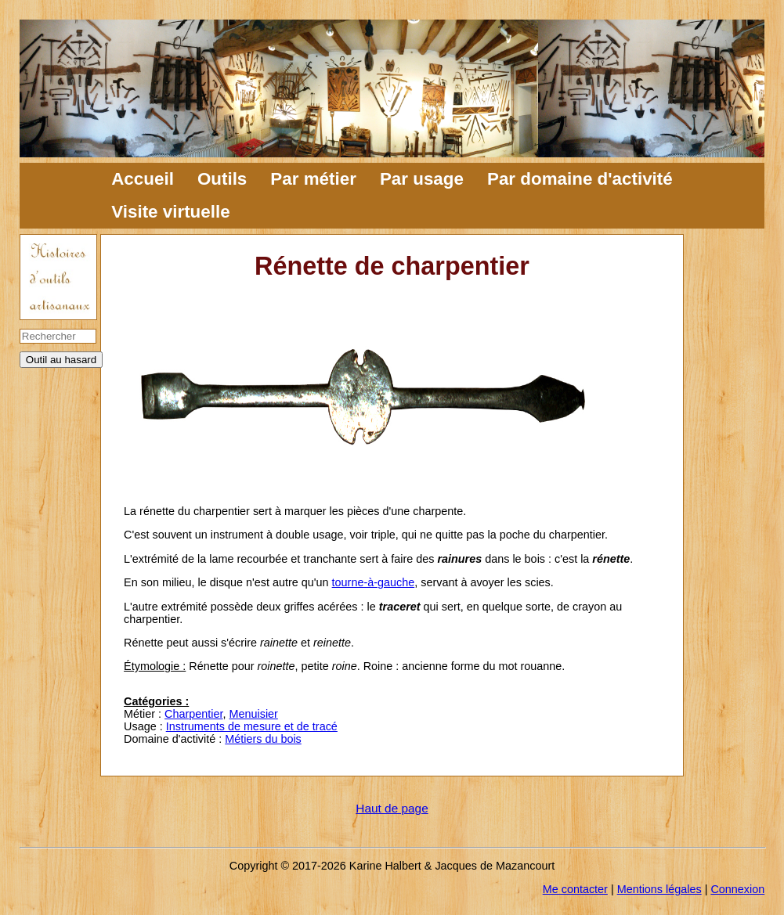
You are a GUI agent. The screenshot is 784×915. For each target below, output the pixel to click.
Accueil (142, 179)
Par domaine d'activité (580, 179)
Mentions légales (659, 889)
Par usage (422, 179)
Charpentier (193, 714)
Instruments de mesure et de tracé (252, 726)
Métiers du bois (263, 739)
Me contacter (575, 889)
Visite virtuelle (170, 212)
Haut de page (392, 808)
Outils (222, 179)
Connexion (737, 889)
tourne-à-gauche (373, 582)
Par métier (313, 179)
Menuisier (253, 714)
